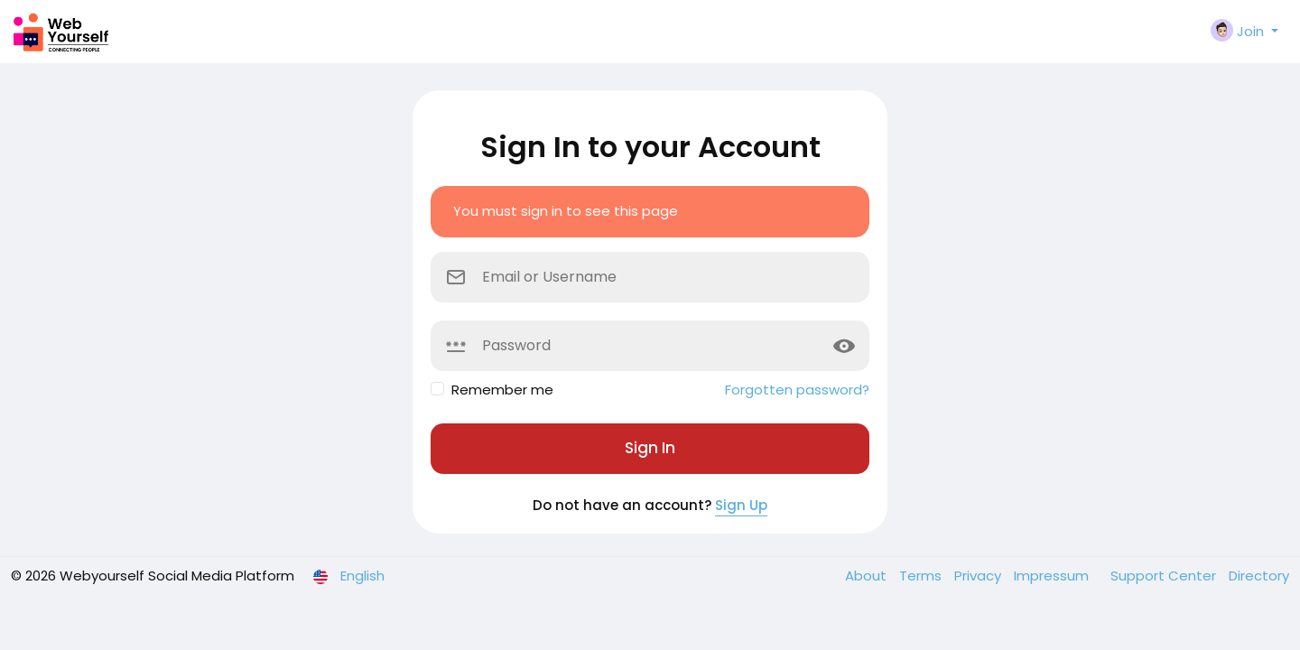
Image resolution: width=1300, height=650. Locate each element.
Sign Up (741, 505)
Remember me (502, 389)
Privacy (979, 575)
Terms (922, 575)
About (867, 575)
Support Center (1165, 575)
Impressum (1053, 575)
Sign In (650, 448)
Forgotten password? (797, 389)
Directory (1259, 575)
